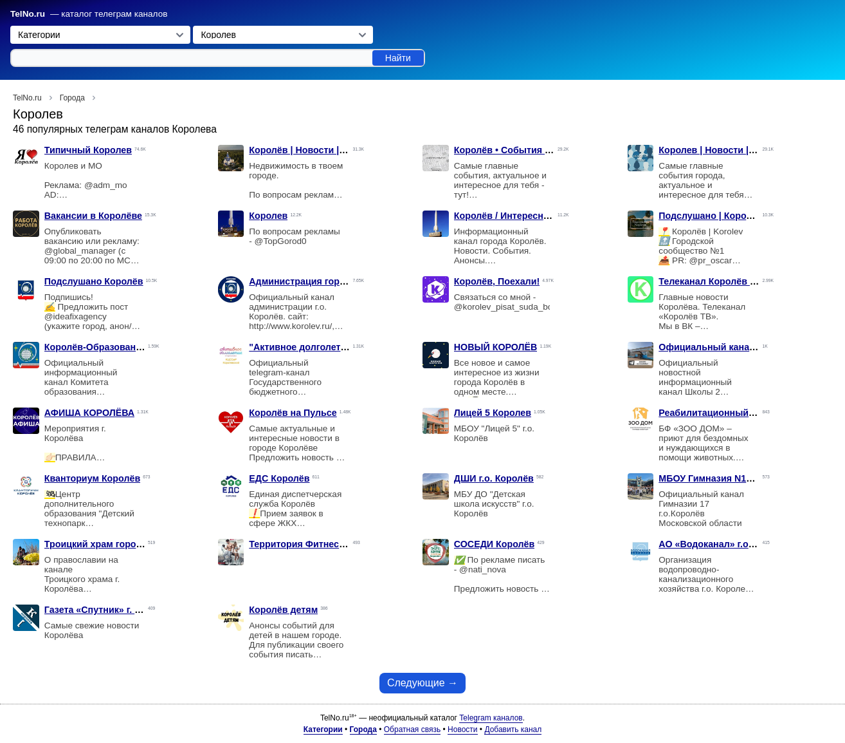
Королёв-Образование (95, 347)
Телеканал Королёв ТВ (710, 281)
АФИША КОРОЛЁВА (89, 413)
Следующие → (422, 682)
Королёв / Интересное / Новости (527, 216)
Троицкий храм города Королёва (119, 544)
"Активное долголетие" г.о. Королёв (331, 347)
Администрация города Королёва (325, 281)
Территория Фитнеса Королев (317, 544)
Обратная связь (412, 729)
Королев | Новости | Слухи (719, 150)
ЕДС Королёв (279, 478)
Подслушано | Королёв (711, 216)
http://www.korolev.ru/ (290, 326)
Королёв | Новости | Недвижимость (329, 150)
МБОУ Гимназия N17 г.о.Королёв (732, 478)
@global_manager (80, 251)
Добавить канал (512, 729)
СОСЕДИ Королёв (494, 544)
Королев (268, 216)
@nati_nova (482, 569)
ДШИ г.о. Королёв (494, 478)
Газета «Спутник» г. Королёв (109, 610)
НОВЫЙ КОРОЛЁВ (496, 347)
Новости (462, 729)
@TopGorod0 (281, 241)
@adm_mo (105, 185)
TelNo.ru (27, 14)
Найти (398, 58)
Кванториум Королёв (92, 478)
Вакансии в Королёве (93, 216)
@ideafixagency (75, 316)
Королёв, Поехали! (497, 281)
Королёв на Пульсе (292, 413)
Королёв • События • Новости (521, 150)
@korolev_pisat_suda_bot (504, 307)
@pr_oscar (710, 260)
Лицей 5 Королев (492, 413)
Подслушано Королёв (93, 281)
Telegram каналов (490, 717)
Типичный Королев (88, 150)
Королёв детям (283, 610)
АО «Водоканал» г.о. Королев (725, 544)
